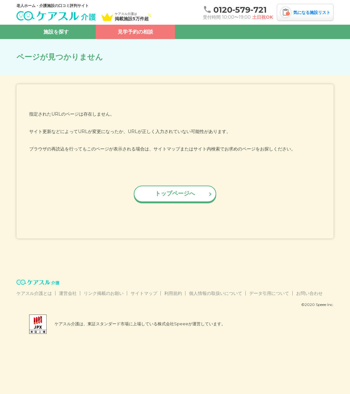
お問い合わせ (309, 293)
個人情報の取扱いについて (215, 293)
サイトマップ (144, 293)
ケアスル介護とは (34, 293)
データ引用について (269, 293)
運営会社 (68, 293)
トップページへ (175, 193)
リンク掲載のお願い (104, 293)
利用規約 (173, 293)
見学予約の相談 (135, 32)
